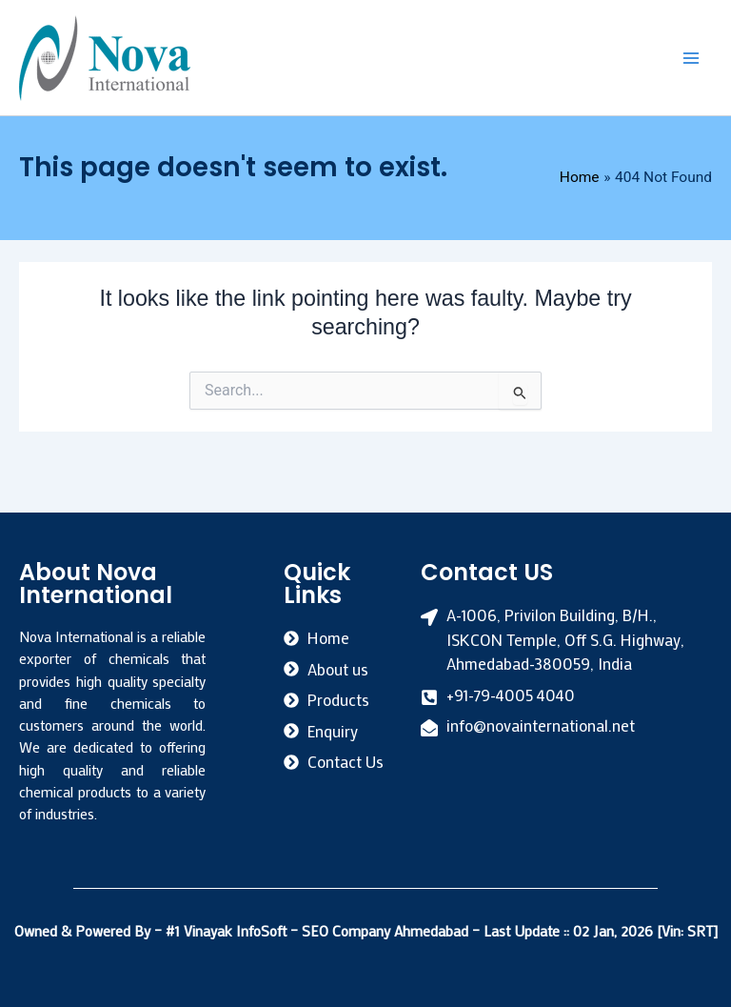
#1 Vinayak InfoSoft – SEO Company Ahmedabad (319, 930)
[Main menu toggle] (691, 57)
